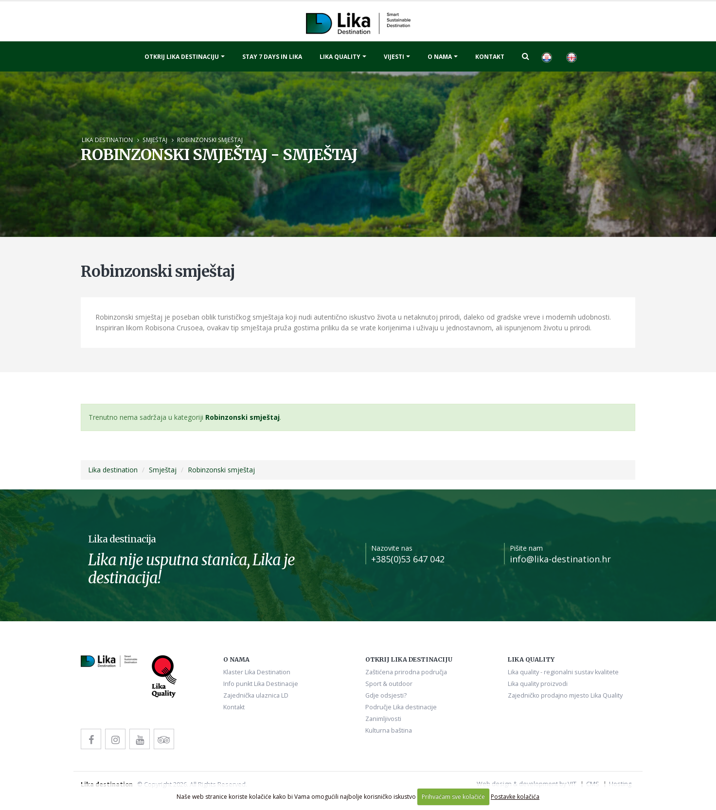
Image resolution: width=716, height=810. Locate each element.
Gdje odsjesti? (386, 695)
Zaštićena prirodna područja (406, 672)
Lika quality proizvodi (538, 684)
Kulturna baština (388, 730)
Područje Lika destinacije (401, 707)
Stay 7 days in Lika (272, 57)
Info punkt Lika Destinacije (260, 684)
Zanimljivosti (383, 719)
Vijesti (394, 57)
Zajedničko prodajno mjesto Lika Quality (565, 695)
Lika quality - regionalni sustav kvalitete (563, 672)
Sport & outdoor (388, 684)
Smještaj (155, 140)
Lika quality (340, 57)
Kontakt (489, 57)
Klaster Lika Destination (256, 672)
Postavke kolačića (515, 796)
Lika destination (107, 140)
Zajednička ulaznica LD (255, 695)
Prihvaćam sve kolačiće (453, 796)
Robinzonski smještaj (210, 140)
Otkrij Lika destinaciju (181, 57)
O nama (440, 57)
